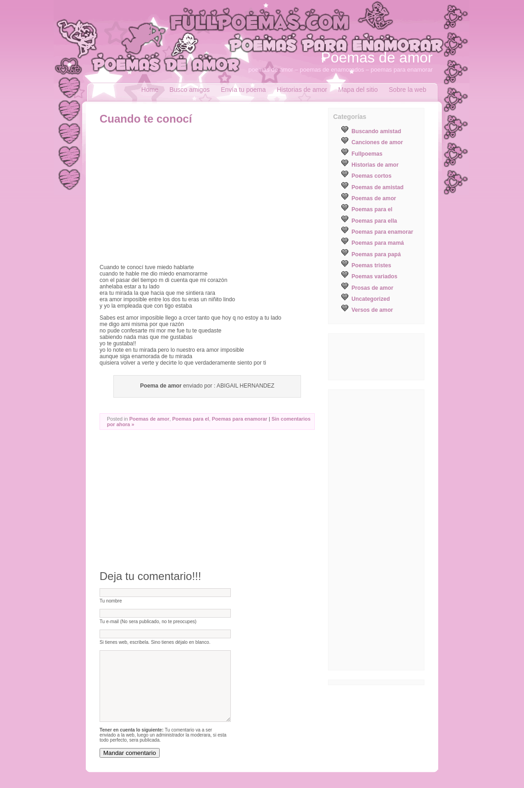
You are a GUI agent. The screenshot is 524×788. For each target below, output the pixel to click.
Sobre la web (407, 89)
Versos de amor (372, 310)
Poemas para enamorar (240, 419)
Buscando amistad (376, 131)
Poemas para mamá (377, 243)
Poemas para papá (376, 254)
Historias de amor (302, 89)
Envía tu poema (243, 89)
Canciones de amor (377, 142)
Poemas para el (190, 419)
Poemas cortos (371, 176)
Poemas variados (374, 276)
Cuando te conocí (146, 119)
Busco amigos (189, 89)
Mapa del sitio (358, 89)
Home (149, 89)
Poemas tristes (371, 265)
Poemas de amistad (377, 187)
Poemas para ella (374, 221)
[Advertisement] (177, 194)
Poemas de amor (377, 57)
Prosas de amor (372, 288)
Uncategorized (370, 299)
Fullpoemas (367, 154)
